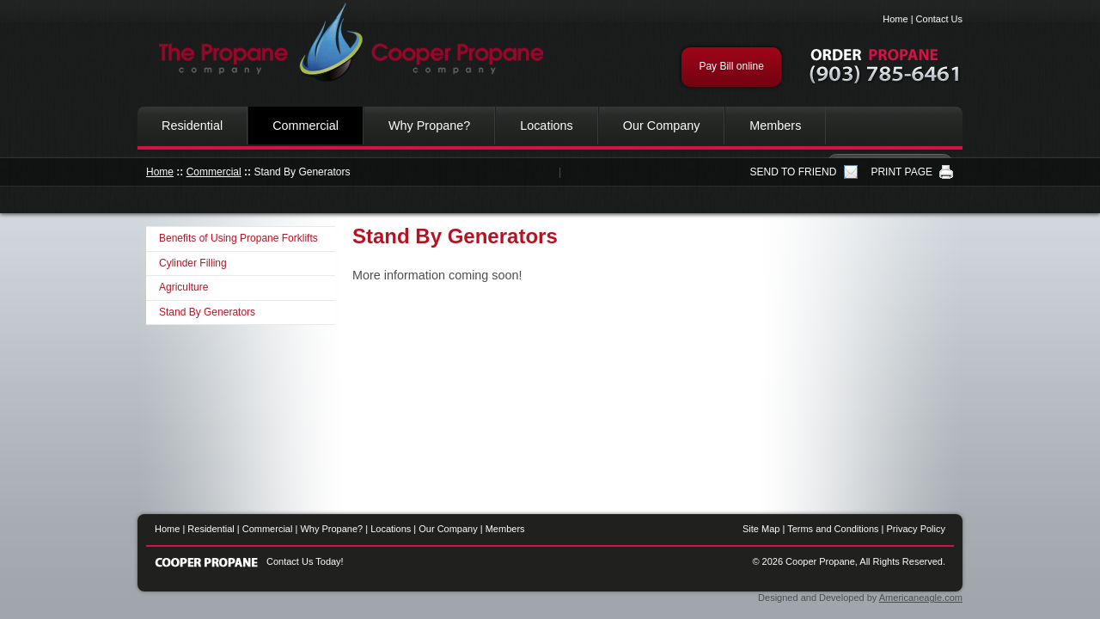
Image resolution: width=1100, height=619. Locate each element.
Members (775, 125)
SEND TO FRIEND (793, 172)
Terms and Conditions (832, 529)
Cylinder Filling (193, 263)
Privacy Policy (916, 529)
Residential (192, 125)
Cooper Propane (344, 43)
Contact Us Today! (305, 561)
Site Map (760, 529)
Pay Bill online (731, 66)
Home (895, 19)
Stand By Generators (207, 312)
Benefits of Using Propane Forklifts (238, 238)
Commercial (305, 125)
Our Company (661, 125)
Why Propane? (429, 125)
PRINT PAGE (901, 172)
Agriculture (183, 287)
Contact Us (939, 19)
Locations (546, 125)
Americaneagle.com (920, 597)
